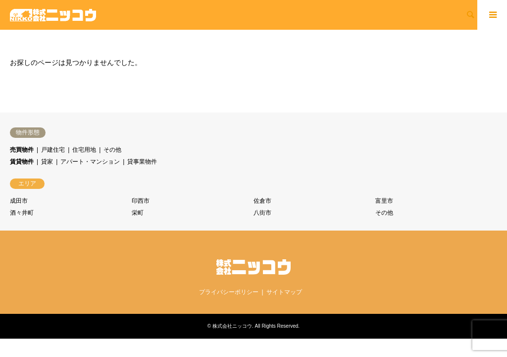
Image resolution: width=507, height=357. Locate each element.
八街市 (262, 212)
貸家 (47, 161)
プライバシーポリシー (228, 292)
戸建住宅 (53, 149)
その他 (112, 149)
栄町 (138, 212)
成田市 (19, 200)
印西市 (141, 200)
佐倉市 (262, 200)
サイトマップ (284, 292)
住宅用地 (84, 149)
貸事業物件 (142, 161)
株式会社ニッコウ (232, 326)
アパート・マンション (90, 161)
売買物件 (22, 149)
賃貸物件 (22, 161)
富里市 (384, 200)
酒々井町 (22, 212)
